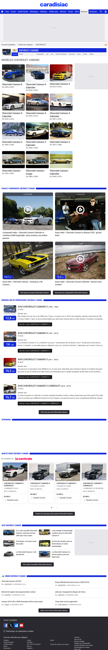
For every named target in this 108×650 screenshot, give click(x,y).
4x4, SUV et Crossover (34, 644)
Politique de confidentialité (82, 643)
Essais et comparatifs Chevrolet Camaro (18, 188)
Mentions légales (79, 641)
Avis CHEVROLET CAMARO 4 (33, 333)
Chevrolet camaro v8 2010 (11, 581)
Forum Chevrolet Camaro (15, 576)
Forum (70, 12)
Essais (13, 12)
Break (5, 646)
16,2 (10, 371)
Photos (85, 54)
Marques (84, 12)
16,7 (10, 397)
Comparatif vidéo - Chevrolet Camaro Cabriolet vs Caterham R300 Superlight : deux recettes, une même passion (25, 235)
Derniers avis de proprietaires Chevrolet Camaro (22, 300)
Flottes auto (53, 12)
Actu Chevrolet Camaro (11, 525)
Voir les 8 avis (35, 377)
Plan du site (77, 639)
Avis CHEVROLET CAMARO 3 (33, 306)
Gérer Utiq (77, 649)
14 (10, 344)
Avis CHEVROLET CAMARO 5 (33, 359)
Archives (77, 637)
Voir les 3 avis (40, 403)
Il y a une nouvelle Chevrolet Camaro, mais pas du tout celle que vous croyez (26, 533)
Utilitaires (43, 12)
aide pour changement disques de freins (70, 592)
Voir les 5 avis (35, 351)
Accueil (15, 54)
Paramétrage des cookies (82, 647)
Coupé (29, 640)
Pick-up (29, 646)
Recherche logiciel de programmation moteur (19, 592)
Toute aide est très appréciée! (66, 602)
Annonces (93, 12)
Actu (7, 12)
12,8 (10, 318)
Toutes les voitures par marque (59, 644)
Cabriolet (29, 642)
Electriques (34, 12)
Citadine (6, 640)
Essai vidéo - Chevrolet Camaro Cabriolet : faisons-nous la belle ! (78, 283)
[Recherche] (101, 11)
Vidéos (91, 54)
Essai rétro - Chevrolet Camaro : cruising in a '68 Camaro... (22, 283)
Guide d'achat (23, 12)
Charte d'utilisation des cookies (83, 645)
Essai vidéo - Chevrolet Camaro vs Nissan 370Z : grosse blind (78, 233)
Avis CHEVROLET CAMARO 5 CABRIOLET (39, 386)
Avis (47, 54)
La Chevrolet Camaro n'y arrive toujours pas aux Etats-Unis (61, 554)
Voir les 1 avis (35, 324)
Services (63, 12)
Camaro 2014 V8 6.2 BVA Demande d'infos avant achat (22, 602)
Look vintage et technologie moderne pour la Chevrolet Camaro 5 (62, 533)
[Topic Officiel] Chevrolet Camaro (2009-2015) (72, 582)
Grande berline (8, 644)
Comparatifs (40, 54)
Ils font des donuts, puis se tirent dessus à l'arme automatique (62, 543)
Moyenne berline (9, 642)
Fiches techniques (61, 54)
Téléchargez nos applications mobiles (20, 631)
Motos (52, 640)
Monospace (7, 648)
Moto (77, 12)
